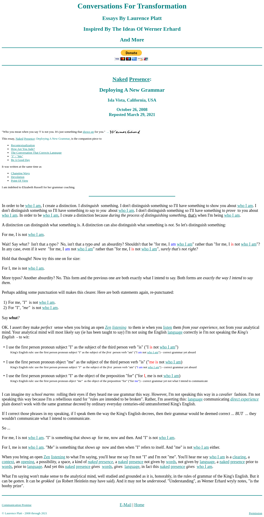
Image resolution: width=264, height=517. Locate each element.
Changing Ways (20, 173)
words (171, 461)
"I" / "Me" (17, 156)
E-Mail (125, 505)
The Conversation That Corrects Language (36, 152)
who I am (33, 205)
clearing (239, 457)
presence (106, 461)
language (175, 332)
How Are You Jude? (23, 149)
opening (27, 461)
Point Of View (19, 180)
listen (167, 327)
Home (139, 505)
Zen (108, 327)
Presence (139, 79)
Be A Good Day (20, 160)
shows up (88, 131)
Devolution (17, 177)
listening (119, 327)
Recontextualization (23, 145)
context (8, 461)
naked (93, 461)
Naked (120, 79)
